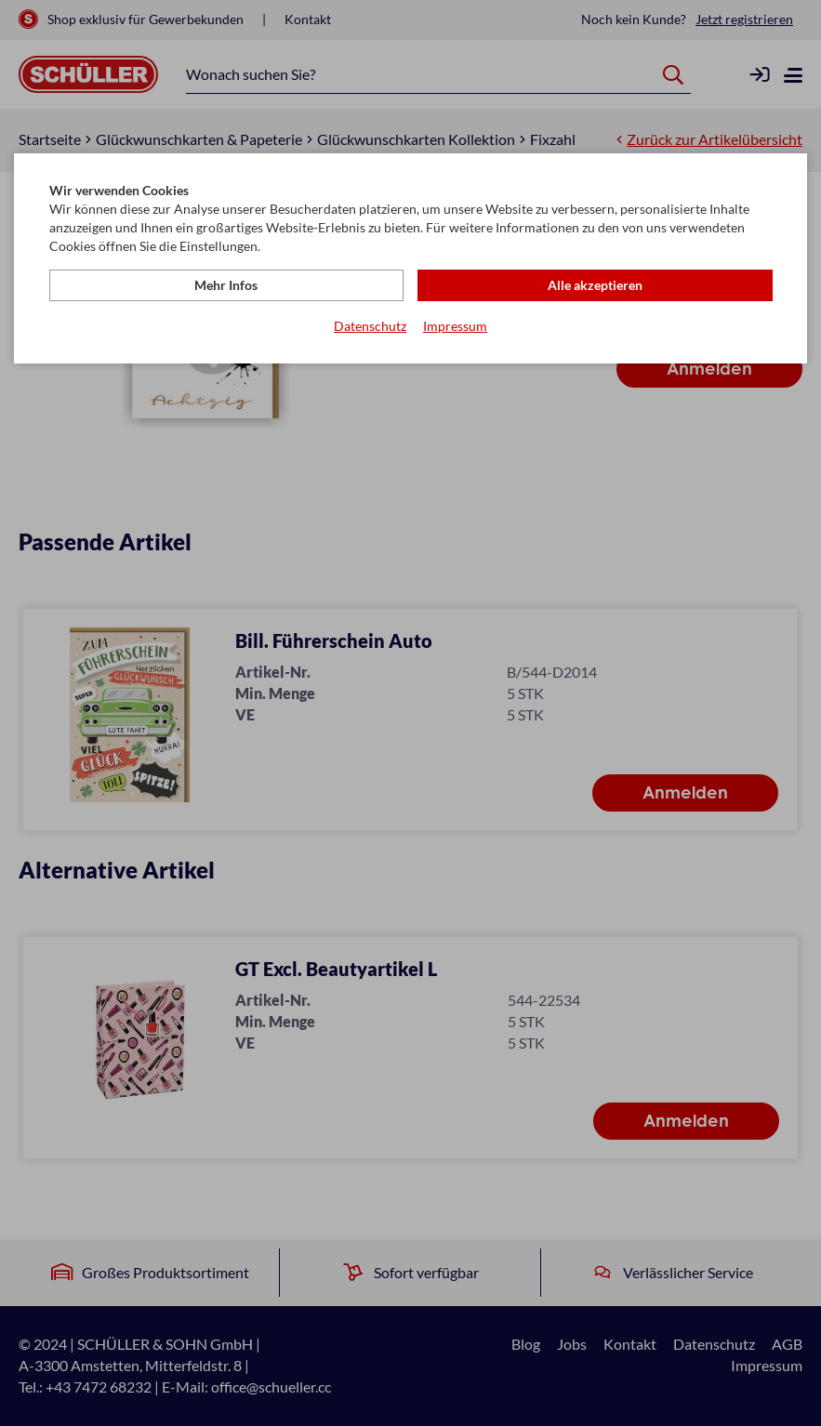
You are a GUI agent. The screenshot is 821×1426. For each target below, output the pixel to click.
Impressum (455, 326)
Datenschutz (370, 326)
